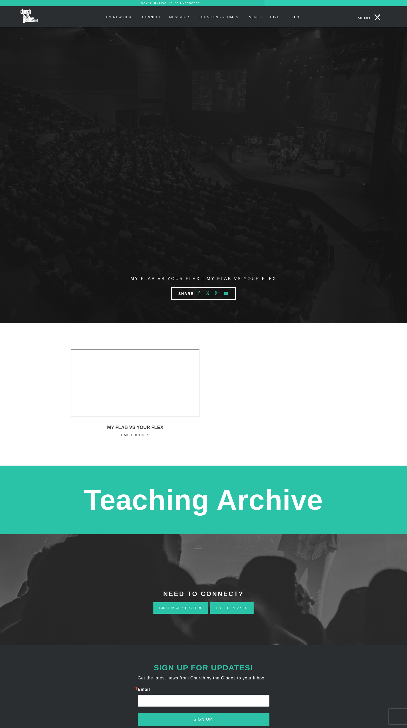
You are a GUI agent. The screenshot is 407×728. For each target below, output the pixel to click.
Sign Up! (203, 719)
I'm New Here (120, 17)
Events (254, 17)
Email (144, 689)
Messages (180, 17)
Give (275, 17)
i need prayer (232, 608)
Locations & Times (219, 17)
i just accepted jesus (180, 608)
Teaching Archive (203, 500)
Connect (151, 17)
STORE (294, 17)
